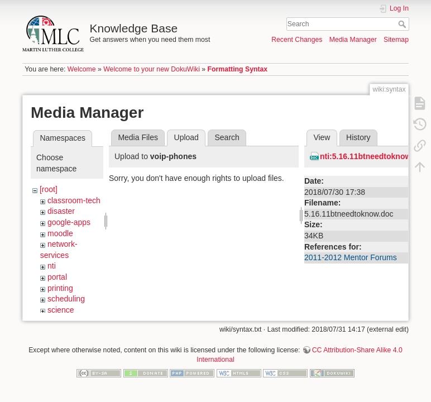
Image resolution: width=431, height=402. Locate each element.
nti (51, 265)
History (358, 137)
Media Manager (353, 40)
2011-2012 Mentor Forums (350, 257)
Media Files (138, 137)
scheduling (66, 298)
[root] (49, 189)
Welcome (82, 69)
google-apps (68, 222)
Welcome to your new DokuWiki (151, 69)
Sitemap (396, 40)
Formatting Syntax (238, 69)
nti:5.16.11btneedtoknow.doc (373, 156)
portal (57, 276)
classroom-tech (73, 200)
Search (403, 24)
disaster (61, 211)
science (60, 309)
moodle (60, 233)
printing (60, 288)
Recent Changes (296, 40)
